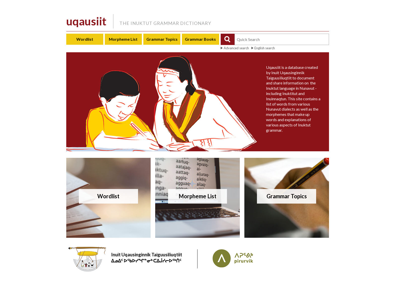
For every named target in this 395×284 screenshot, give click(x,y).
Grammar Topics (162, 39)
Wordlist (84, 39)
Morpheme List (123, 39)
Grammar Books (200, 39)
